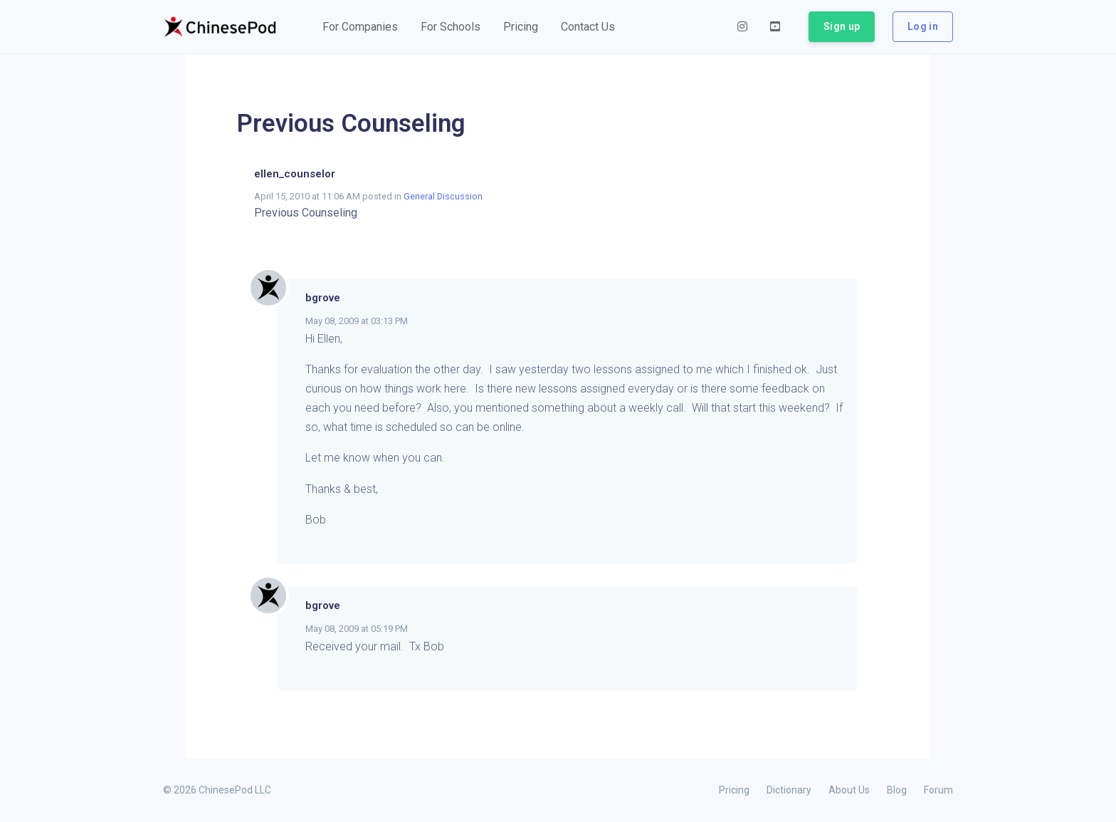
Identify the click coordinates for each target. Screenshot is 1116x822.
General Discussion (443, 196)
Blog (897, 790)
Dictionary (789, 790)
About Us (849, 790)
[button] (360, 27)
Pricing (734, 790)
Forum (938, 790)
